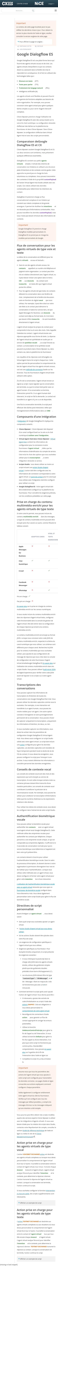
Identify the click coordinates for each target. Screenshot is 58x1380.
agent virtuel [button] (34, 448)
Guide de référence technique (33, 1130)
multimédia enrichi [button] (30, 517)
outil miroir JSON (49, 669)
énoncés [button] (30, 281)
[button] (33, 10)
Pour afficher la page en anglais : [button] (30, 42)
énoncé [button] (20, 1170)
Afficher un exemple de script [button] (30, 1203)
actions (25, 1004)
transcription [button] (35, 458)
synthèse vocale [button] (31, 343)
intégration (22, 421)
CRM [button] (48, 411)
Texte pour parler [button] (26, 84)
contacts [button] (22, 268)
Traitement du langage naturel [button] (31, 88)
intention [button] (28, 879)
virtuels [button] (25, 260)
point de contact (37, 477)
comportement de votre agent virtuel (35, 1011)
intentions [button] (48, 206)
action (22, 745)
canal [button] (41, 300)
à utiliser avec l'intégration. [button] (38, 435)
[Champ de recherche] (18, 10)
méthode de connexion (34, 369)
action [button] (24, 1017)
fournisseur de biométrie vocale (28, 890)
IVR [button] (20, 281)
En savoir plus (22, 606)
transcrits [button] (23, 284)
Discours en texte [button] (26, 81)
